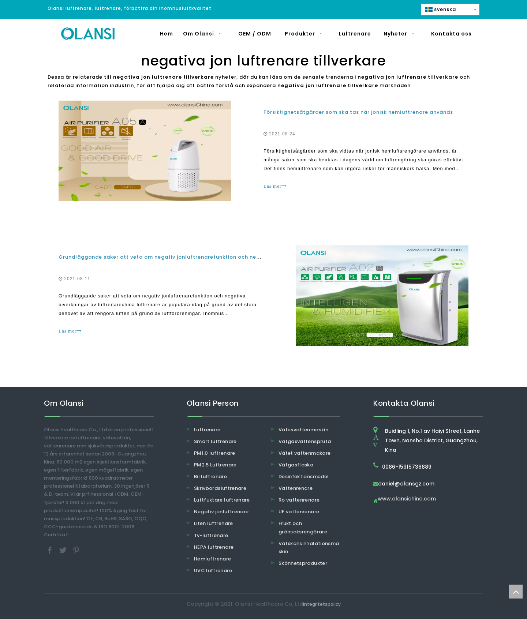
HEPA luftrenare (213, 547)
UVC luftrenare (213, 570)
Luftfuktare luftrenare (222, 499)
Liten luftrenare (213, 523)
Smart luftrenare (215, 441)
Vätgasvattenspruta (305, 441)
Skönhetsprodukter (303, 563)
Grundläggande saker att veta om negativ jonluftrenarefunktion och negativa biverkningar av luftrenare (203, 257)
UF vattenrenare (299, 511)
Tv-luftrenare (211, 535)
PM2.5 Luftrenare (215, 464)
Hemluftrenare (212, 558)
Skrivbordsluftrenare (220, 488)
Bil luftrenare (210, 476)
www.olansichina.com (407, 499)
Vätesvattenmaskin (303, 429)
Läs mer (275, 186)
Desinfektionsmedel (304, 476)
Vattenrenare (296, 488)
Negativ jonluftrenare (221, 511)
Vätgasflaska (296, 464)
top (516, 592)
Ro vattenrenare (299, 499)
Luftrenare (207, 429)
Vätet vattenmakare (304, 453)
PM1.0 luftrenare (214, 453)
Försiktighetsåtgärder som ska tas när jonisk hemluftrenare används (358, 112)
